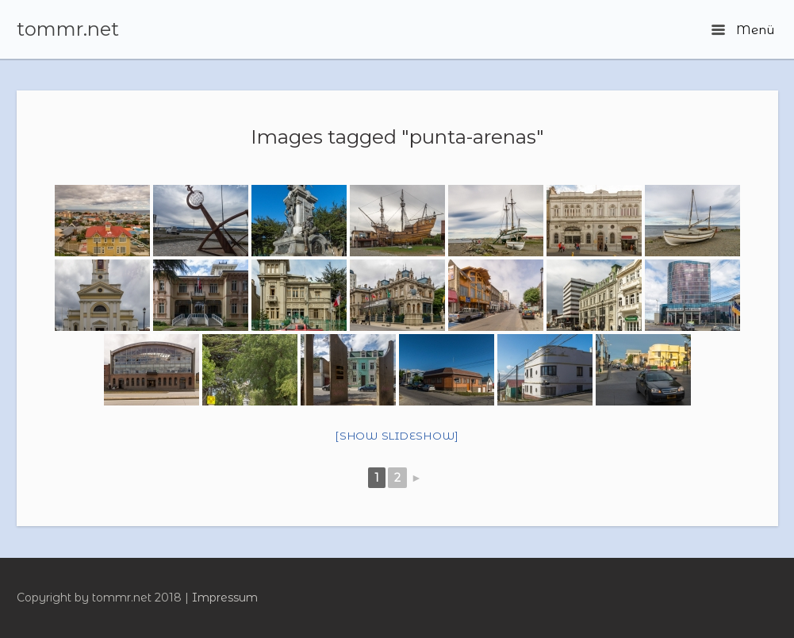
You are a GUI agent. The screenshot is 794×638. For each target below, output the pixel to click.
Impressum (225, 597)
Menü (742, 29)
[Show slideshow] (397, 435)
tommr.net (68, 29)
